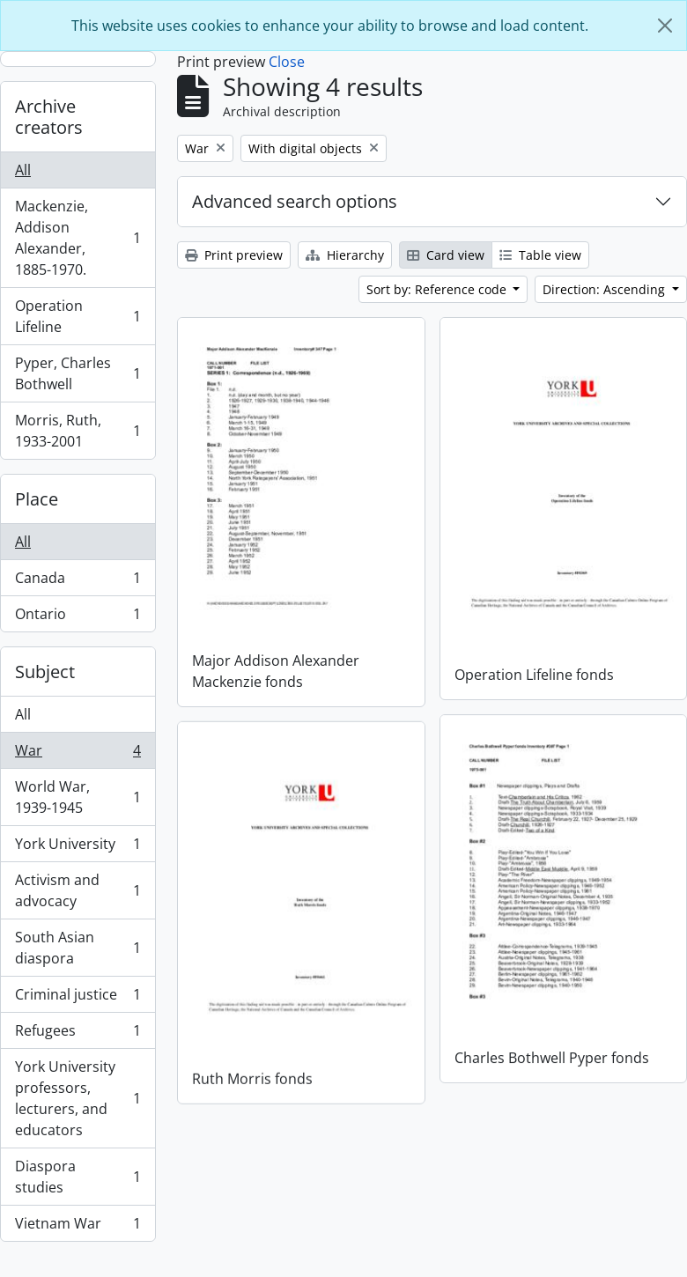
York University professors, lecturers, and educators (77, 1098)
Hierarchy (345, 255)
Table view (540, 255)
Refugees (77, 1034)
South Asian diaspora (77, 947)
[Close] (665, 25)
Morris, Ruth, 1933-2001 (77, 430)
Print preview (234, 255)
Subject (45, 671)
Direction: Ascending (606, 289)
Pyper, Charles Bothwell (77, 373)
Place (36, 499)
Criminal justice (77, 998)
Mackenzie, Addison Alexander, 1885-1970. (77, 237)
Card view (445, 255)
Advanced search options (294, 201)
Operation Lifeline (77, 316)
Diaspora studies (77, 1176)
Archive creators (49, 116)
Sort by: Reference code (438, 289)
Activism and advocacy (77, 890)
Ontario (77, 617)
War (77, 754)
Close (287, 61)
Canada (77, 581)
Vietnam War (77, 1227)
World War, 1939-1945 (77, 797)
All (23, 170)
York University (77, 847)
